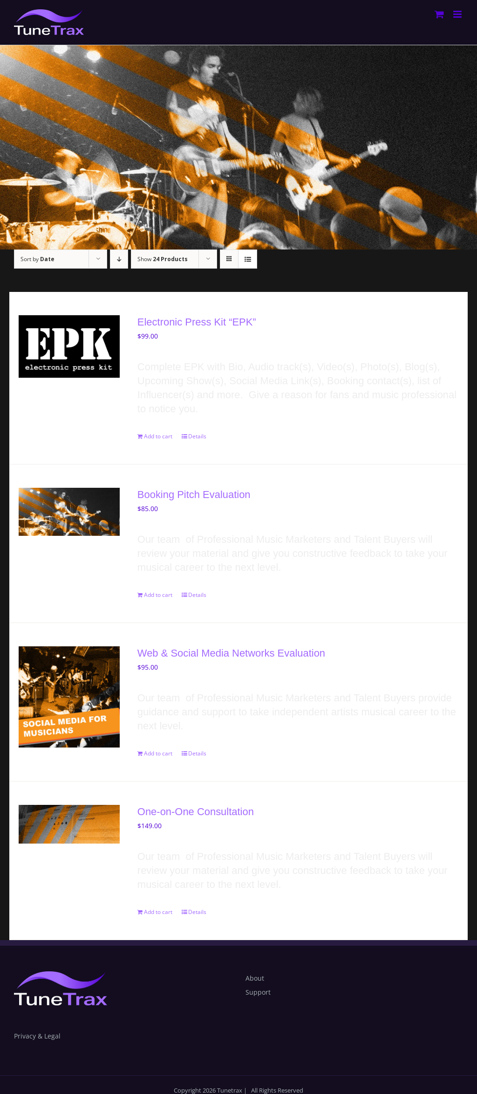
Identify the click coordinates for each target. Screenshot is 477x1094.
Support (258, 992)
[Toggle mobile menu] (458, 14)
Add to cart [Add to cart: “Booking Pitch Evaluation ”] (158, 595)
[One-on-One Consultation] (69, 824)
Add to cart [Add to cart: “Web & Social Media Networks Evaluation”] (158, 753)
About (254, 978)
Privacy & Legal (37, 1036)
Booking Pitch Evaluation (198, 494)
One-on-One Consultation (195, 811)
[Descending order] (119, 259)
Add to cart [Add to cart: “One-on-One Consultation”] (158, 912)
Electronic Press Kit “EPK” (196, 322)
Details (197, 436)
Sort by (37, 259)
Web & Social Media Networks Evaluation (231, 653)
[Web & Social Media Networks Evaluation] (69, 697)
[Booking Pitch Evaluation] (69, 512)
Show (162, 259)
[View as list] (247, 259)
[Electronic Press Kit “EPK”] (69, 346)
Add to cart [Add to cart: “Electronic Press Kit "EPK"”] (158, 436)
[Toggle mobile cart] (439, 14)
